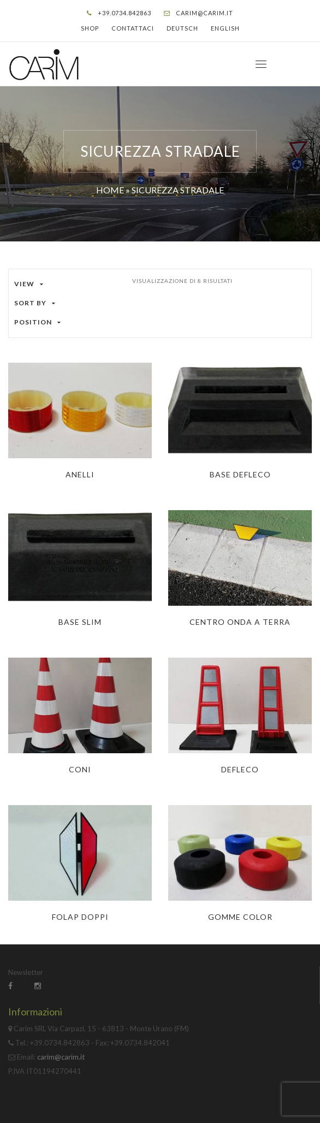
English (225, 28)
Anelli (80, 474)
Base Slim (80, 621)
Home (110, 190)
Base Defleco (240, 474)
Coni (80, 769)
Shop (90, 28)
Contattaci (132, 28)
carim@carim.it (204, 12)
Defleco (240, 769)
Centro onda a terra (240, 621)
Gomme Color (240, 916)
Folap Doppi (80, 916)
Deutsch (182, 28)
